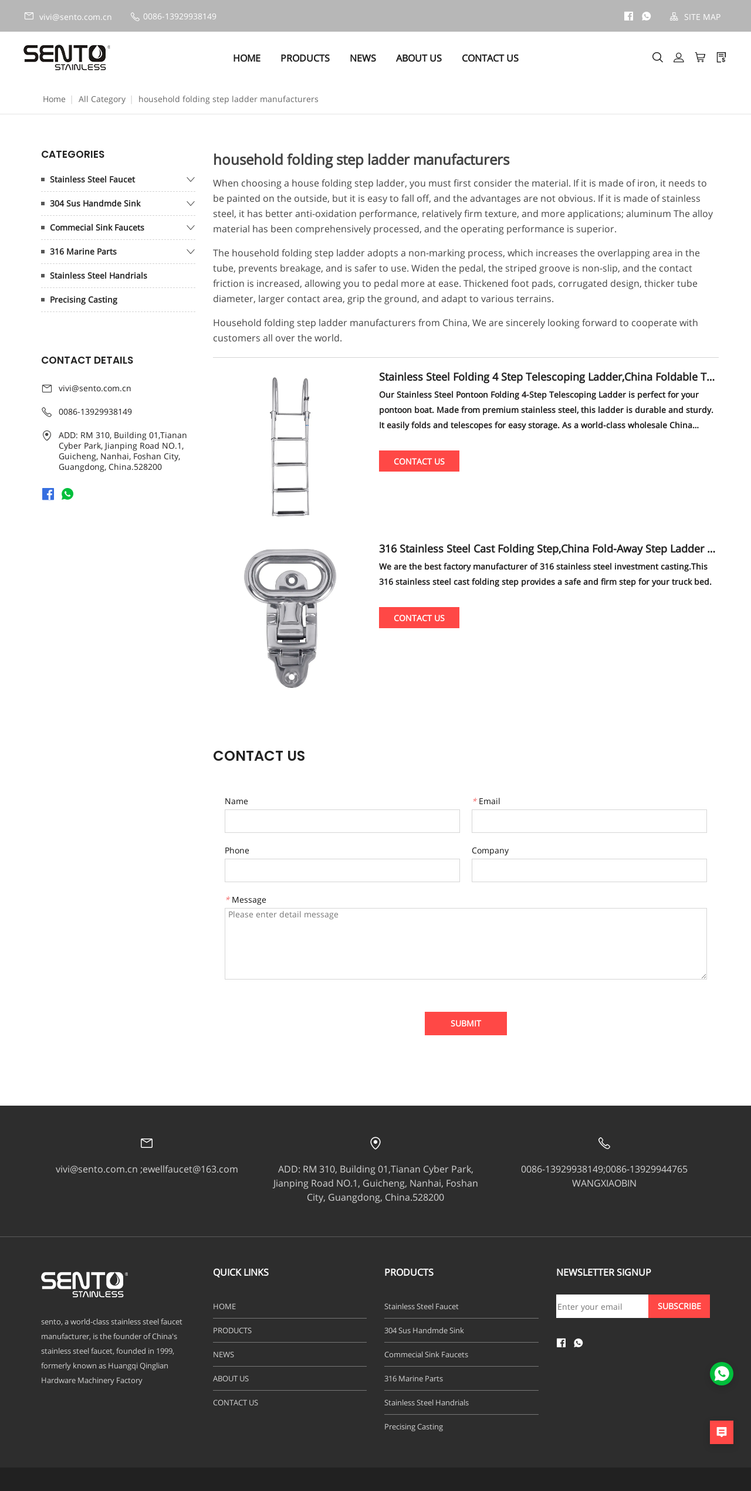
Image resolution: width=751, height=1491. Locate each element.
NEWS (363, 58)
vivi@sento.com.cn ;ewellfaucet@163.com (147, 1169)
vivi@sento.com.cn (67, 16)
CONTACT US (490, 58)
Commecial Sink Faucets (97, 227)
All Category (102, 98)
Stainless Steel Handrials (98, 275)
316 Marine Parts (83, 251)
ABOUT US (419, 58)
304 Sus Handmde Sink (95, 203)
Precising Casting (83, 299)
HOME (247, 58)
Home (54, 98)
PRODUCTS (305, 58)
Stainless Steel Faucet (92, 179)
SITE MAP (694, 16)
